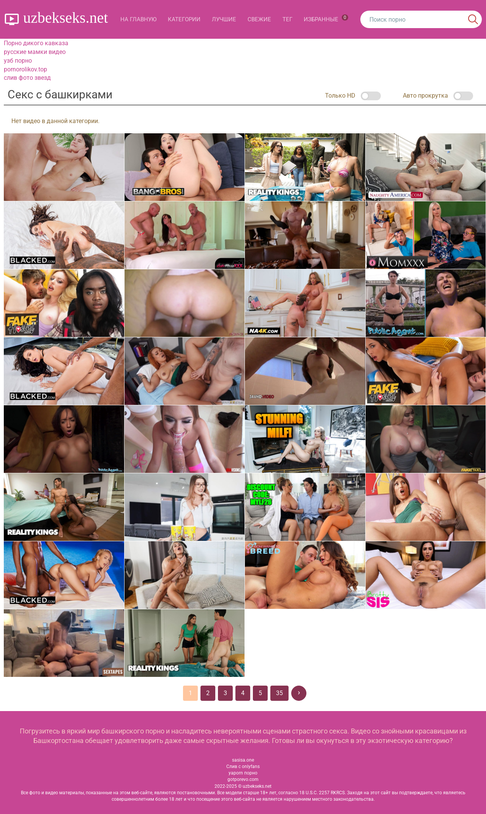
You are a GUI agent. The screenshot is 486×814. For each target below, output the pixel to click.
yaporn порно (243, 773)
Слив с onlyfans (243, 766)
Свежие (259, 19)
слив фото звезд (27, 77)
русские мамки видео (35, 51)
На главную (138, 19)
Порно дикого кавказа (36, 43)
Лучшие (224, 19)
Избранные (326, 18)
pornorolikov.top (25, 69)
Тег (287, 19)
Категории (184, 19)
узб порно (18, 60)
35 (279, 693)
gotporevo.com (243, 779)
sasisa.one (243, 760)
